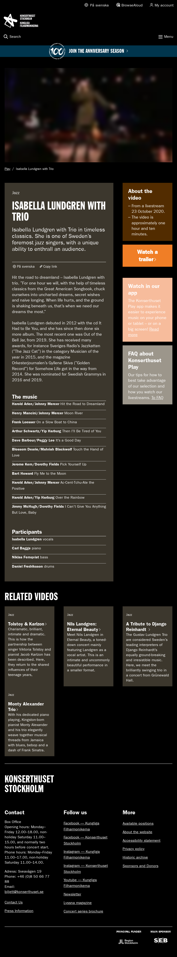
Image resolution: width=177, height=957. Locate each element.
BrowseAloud (132, 5)
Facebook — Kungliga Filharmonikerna (81, 826)
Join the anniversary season (98, 51)
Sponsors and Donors (140, 866)
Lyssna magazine (78, 903)
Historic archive (135, 857)
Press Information (19, 911)
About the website (137, 832)
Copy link (50, 266)
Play (7, 169)
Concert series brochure (83, 911)
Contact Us (14, 902)
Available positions (138, 823)
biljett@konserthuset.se (24, 891)
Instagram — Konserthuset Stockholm (86, 868)
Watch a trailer (147, 256)
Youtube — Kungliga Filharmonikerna (80, 883)
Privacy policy (134, 849)
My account (164, 5)
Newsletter (72, 894)
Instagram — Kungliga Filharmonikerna (82, 854)
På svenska (99, 5)
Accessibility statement (141, 840)
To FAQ (157, 397)
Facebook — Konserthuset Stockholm (85, 840)
